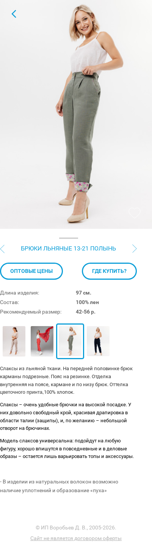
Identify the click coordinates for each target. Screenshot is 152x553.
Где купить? (109, 271)
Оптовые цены (31, 271)
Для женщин (14, 14)
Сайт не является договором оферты (76, 538)
